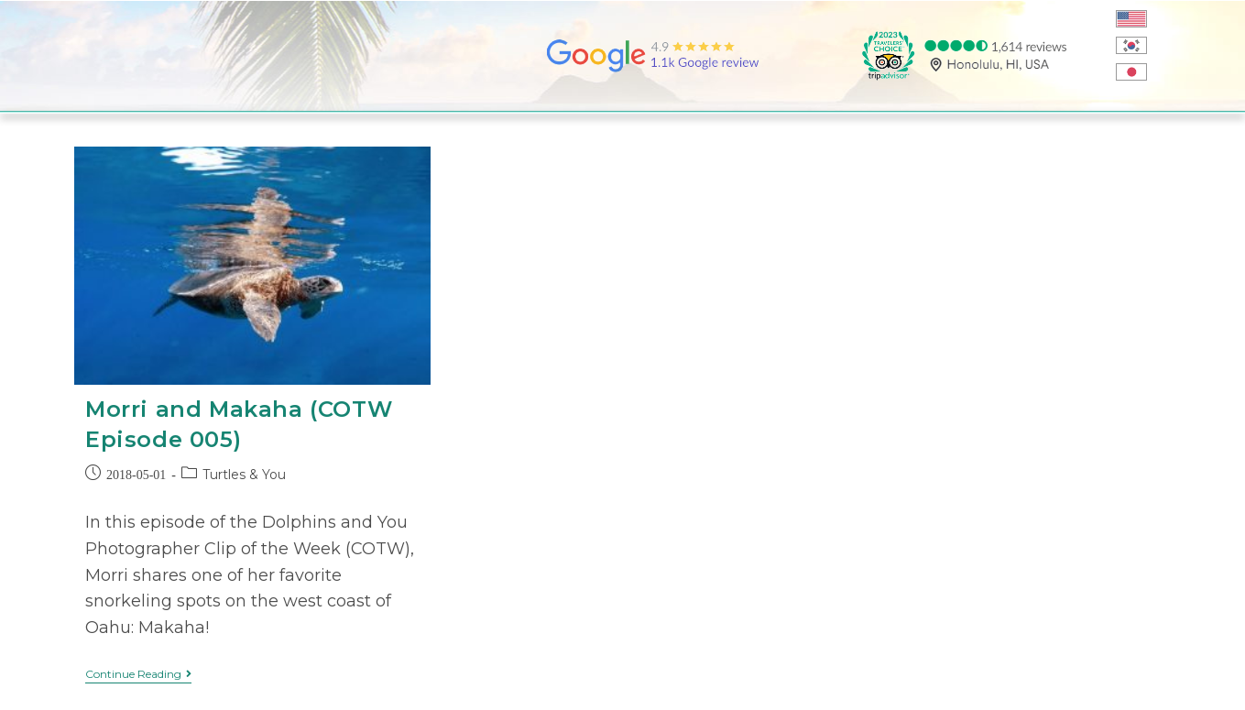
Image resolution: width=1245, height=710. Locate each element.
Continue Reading (138, 674)
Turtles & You (244, 474)
